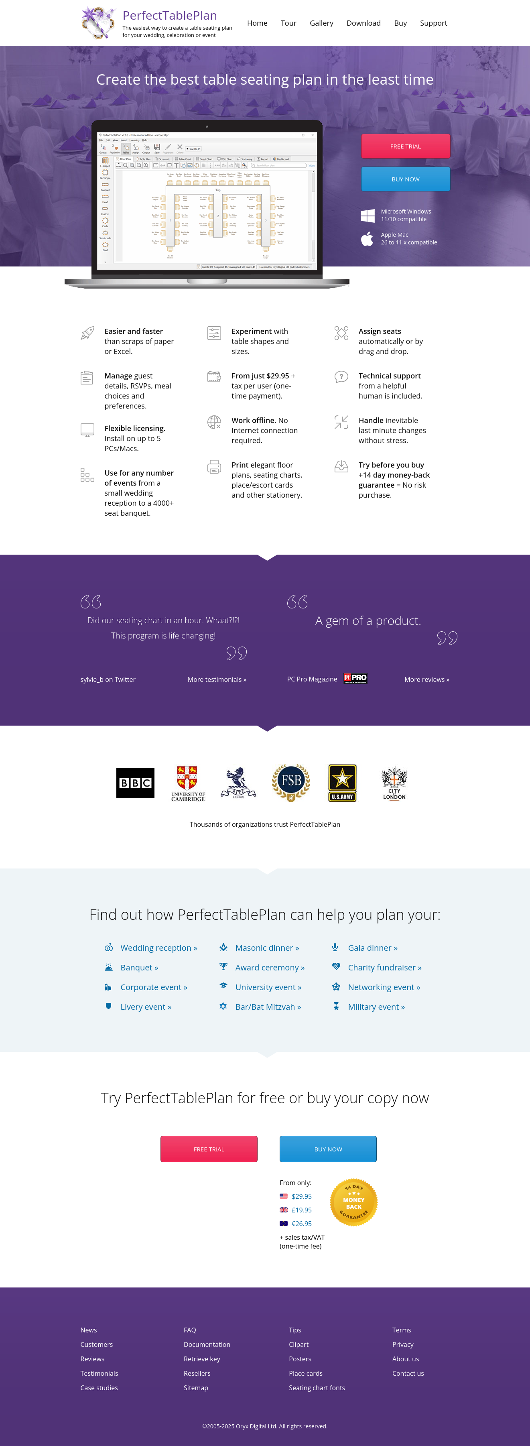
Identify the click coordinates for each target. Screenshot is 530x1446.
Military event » (376, 1007)
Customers (97, 1344)
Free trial (405, 146)
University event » (269, 987)
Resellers (197, 1373)
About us (405, 1358)
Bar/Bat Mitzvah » (268, 1007)
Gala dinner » (373, 948)
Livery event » (146, 1007)
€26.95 (296, 1223)
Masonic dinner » (267, 948)
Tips (295, 1330)
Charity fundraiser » (385, 967)
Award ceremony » (270, 967)
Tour (288, 23)
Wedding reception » (159, 948)
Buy (400, 23)
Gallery (321, 23)
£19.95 (296, 1210)
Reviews (93, 1358)
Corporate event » (154, 987)
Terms (401, 1330)
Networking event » (384, 987)
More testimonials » (217, 679)
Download (364, 23)
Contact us (408, 1373)
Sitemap (196, 1387)
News (89, 1330)
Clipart (299, 1344)
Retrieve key (202, 1358)
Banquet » (139, 967)
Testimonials (99, 1373)
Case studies (99, 1387)
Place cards (306, 1373)
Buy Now (406, 179)
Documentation (207, 1344)
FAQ (190, 1330)
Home (257, 23)
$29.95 (296, 1196)
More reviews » (426, 679)
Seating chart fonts (317, 1387)
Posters (300, 1358)
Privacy (403, 1344)
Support (433, 23)
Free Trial (209, 1149)
